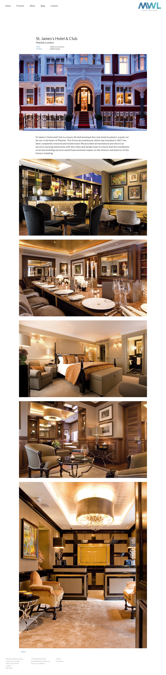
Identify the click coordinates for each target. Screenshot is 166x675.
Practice (20, 5)
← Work (22, 652)
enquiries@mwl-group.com (40, 661)
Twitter (58, 659)
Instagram (59, 661)
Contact (54, 5)
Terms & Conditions (38, 663)
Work (32, 5)
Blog (43, 5)
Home (8, 5)
